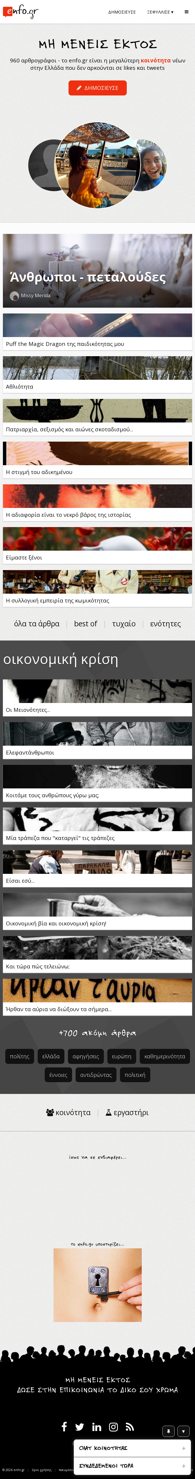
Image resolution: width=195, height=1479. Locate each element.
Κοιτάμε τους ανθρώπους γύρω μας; (52, 795)
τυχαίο (124, 623)
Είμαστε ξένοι (24, 557)
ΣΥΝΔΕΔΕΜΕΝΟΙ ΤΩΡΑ (106, 1466)
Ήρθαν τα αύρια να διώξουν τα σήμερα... (59, 1009)
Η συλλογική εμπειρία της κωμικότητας (57, 600)
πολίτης (19, 1056)
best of (85, 623)
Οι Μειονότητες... (28, 709)
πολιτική (135, 1074)
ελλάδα (51, 1056)
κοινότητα (156, 60)
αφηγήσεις (86, 1056)
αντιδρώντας (96, 1074)
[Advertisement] (98, 1198)
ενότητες (165, 623)
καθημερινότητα (164, 1056)
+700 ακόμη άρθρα (97, 1033)
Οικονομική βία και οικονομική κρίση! (56, 923)
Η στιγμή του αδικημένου (39, 472)
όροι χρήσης (42, 1470)
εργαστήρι (127, 1112)
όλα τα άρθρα (36, 623)
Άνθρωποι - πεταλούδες (88, 276)
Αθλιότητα (19, 386)
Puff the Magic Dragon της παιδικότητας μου (65, 343)
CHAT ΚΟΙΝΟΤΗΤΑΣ (103, 1449)
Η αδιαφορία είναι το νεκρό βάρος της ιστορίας (68, 514)
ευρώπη (121, 1056)
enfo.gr (19, 1470)
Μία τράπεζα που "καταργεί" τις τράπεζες (60, 837)
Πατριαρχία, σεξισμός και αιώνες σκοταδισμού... (69, 429)
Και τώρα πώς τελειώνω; (38, 966)
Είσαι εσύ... (20, 880)
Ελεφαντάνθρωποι (30, 752)
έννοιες (58, 1074)
